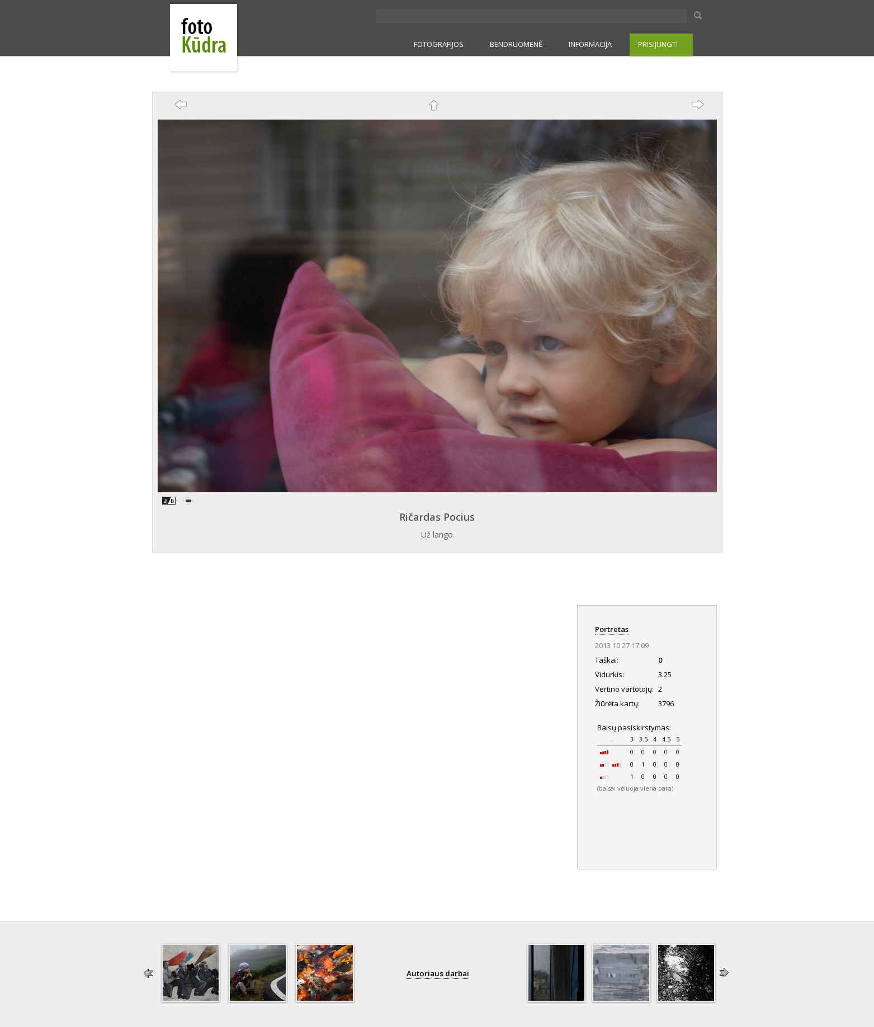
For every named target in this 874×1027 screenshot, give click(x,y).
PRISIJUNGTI (658, 44)
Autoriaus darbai (438, 973)
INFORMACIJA (590, 44)
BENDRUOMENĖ (516, 44)
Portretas (612, 629)
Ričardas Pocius (437, 517)
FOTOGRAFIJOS (439, 44)
